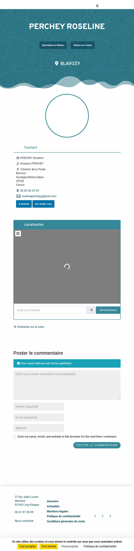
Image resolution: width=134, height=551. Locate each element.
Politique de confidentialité (63, 516)
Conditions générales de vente (66, 521)
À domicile (24, 204)
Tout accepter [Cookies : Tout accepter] (27, 546)
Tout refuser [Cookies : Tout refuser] (48, 546)
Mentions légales (57, 511)
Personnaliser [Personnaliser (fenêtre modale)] (69, 546)
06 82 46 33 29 (29, 190)
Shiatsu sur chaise (82, 45)
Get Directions (108, 310)
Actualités (53, 506)
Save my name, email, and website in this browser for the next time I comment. (67, 436)
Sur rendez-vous (43, 204)
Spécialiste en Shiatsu (53, 45)
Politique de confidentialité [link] (100, 546)
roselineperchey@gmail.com (39, 196)
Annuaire (52, 501)
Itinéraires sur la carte (31, 326)
